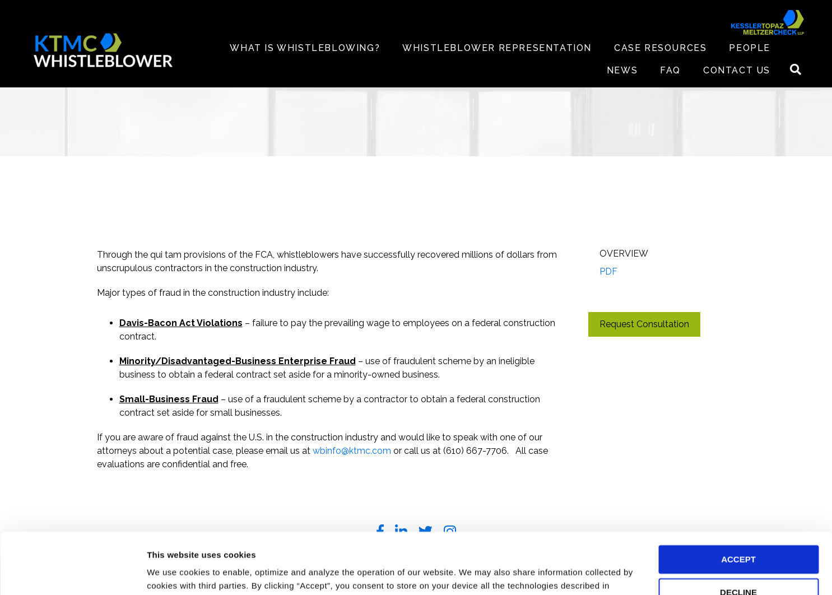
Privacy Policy (193, 542)
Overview (623, 253)
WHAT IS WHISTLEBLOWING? (305, 48)
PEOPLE (749, 48)
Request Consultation (644, 324)
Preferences (171, 573)
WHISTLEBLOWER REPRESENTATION (497, 48)
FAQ (670, 70)
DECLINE (738, 535)
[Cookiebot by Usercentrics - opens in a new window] (73, 573)
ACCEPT (738, 502)
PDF (608, 271)
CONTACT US (736, 70)
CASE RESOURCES (660, 48)
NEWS (622, 70)
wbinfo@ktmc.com (352, 450)
